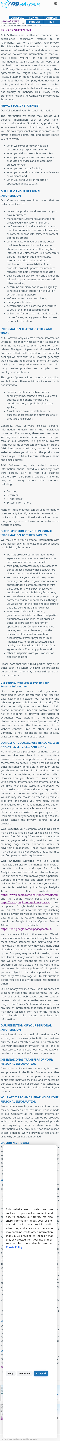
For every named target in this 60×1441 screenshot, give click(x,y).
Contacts (51, 17)
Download (17, 17)
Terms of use (21, 1439)
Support (34, 17)
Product (34, 21)
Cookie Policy (14, 1247)
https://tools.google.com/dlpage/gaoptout (26, 929)
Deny (10, 1373)
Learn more (25, 1373)
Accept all (41, 1373)
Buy (51, 21)
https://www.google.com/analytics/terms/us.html (30, 895)
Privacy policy (32, 1439)
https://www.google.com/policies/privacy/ (25, 902)
